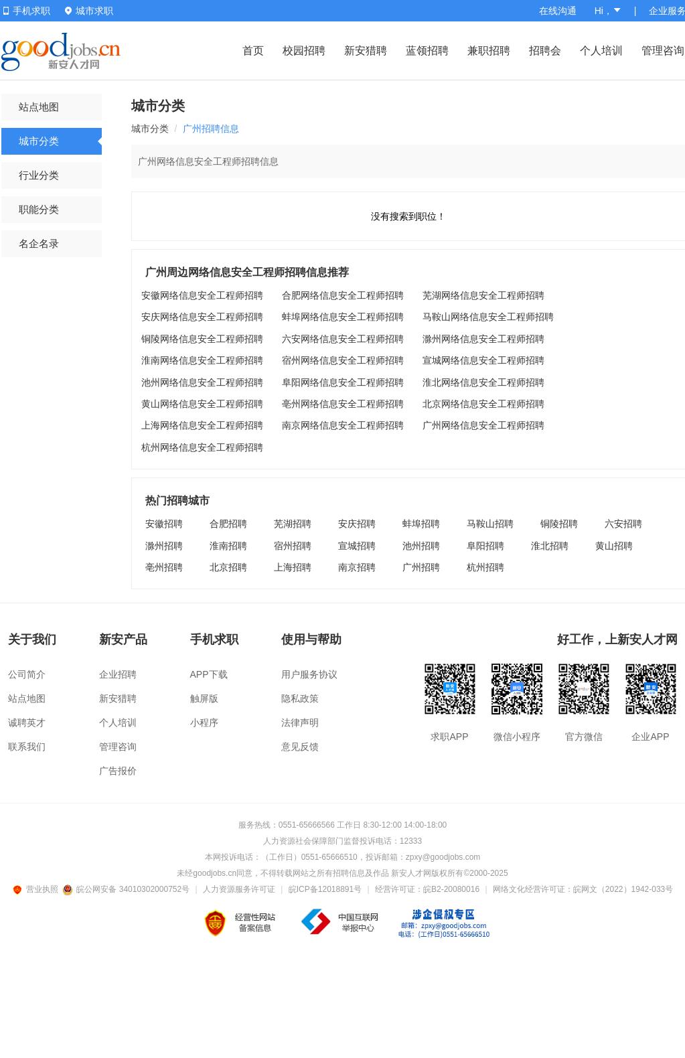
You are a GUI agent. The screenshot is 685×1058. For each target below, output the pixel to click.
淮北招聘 (549, 545)
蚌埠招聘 (421, 523)
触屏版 (204, 698)
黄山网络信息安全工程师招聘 (202, 403)
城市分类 (39, 141)
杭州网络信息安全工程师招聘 (202, 447)
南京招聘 (357, 567)
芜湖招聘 (292, 523)
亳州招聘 (164, 567)
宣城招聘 (357, 545)
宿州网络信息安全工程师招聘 (343, 360)
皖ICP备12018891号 (325, 889)
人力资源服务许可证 (239, 889)
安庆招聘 (357, 523)
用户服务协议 (309, 674)
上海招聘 (292, 567)
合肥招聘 (228, 523)
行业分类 (39, 175)
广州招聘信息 (211, 128)
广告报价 (118, 770)
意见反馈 (300, 746)
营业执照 (37, 889)
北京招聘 (228, 567)
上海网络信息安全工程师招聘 (202, 425)
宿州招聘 (292, 545)
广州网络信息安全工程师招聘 (483, 425)
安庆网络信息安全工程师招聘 (202, 316)
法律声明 (300, 722)
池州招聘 (421, 545)
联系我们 (27, 746)
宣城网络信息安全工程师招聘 (483, 360)
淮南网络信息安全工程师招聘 (202, 360)
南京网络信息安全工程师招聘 (343, 425)
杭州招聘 (485, 567)
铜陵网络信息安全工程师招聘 (202, 338)
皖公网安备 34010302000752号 (127, 889)
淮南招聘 (228, 545)
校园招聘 (304, 50)
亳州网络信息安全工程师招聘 (343, 403)
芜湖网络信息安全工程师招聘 (483, 295)
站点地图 (39, 106)
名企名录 (39, 243)
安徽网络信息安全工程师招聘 (202, 295)
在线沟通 (558, 10)
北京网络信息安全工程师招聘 (483, 403)
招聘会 (545, 50)
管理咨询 (662, 50)
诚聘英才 (27, 722)
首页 (253, 50)
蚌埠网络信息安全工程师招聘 (343, 316)
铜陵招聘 (559, 523)
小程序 (204, 722)
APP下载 (209, 674)
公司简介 (27, 674)
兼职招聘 (488, 50)
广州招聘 (421, 567)
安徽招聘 (164, 523)
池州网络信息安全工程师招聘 (202, 382)
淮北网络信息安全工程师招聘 (483, 382)
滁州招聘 (164, 545)
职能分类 (39, 209)
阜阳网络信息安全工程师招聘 (343, 382)
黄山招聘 (614, 545)
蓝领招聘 (427, 50)
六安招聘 (623, 523)
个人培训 (601, 50)
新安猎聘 (365, 50)
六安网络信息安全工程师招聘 (343, 338)
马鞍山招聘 (490, 523)
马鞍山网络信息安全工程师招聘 (488, 316)
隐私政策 (300, 698)
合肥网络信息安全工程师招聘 (343, 295)
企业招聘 (118, 674)
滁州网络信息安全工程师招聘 (483, 338)
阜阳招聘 (485, 545)
